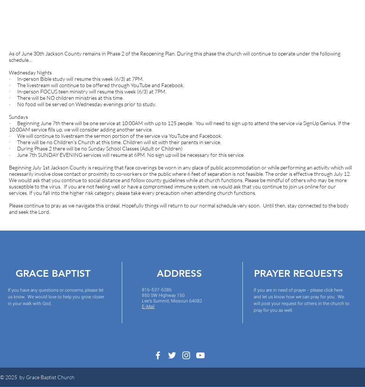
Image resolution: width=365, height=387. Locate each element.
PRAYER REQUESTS (298, 273)
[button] (107, 20)
